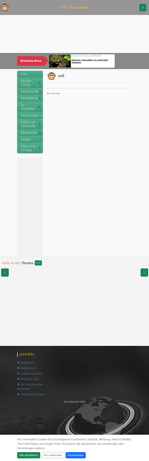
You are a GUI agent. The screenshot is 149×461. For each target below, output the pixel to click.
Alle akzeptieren (28, 455)
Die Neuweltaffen (31, 106)
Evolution (26, 139)
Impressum (26, 363)
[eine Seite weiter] (144, 272)
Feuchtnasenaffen (31, 91)
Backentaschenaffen (31, 115)
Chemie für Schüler (31, 395)
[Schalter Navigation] (142, 7)
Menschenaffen (31, 132)
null (38, 262)
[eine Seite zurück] (5, 272)
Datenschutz (26, 368)
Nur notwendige (53, 455)
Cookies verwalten (29, 374)
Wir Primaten (74, 7)
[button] (120, 61)
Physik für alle (28, 379)
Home (24, 74)
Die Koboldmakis (31, 98)
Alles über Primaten (31, 82)
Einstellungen (76, 455)
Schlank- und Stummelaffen (31, 124)
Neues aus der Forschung (31, 148)
